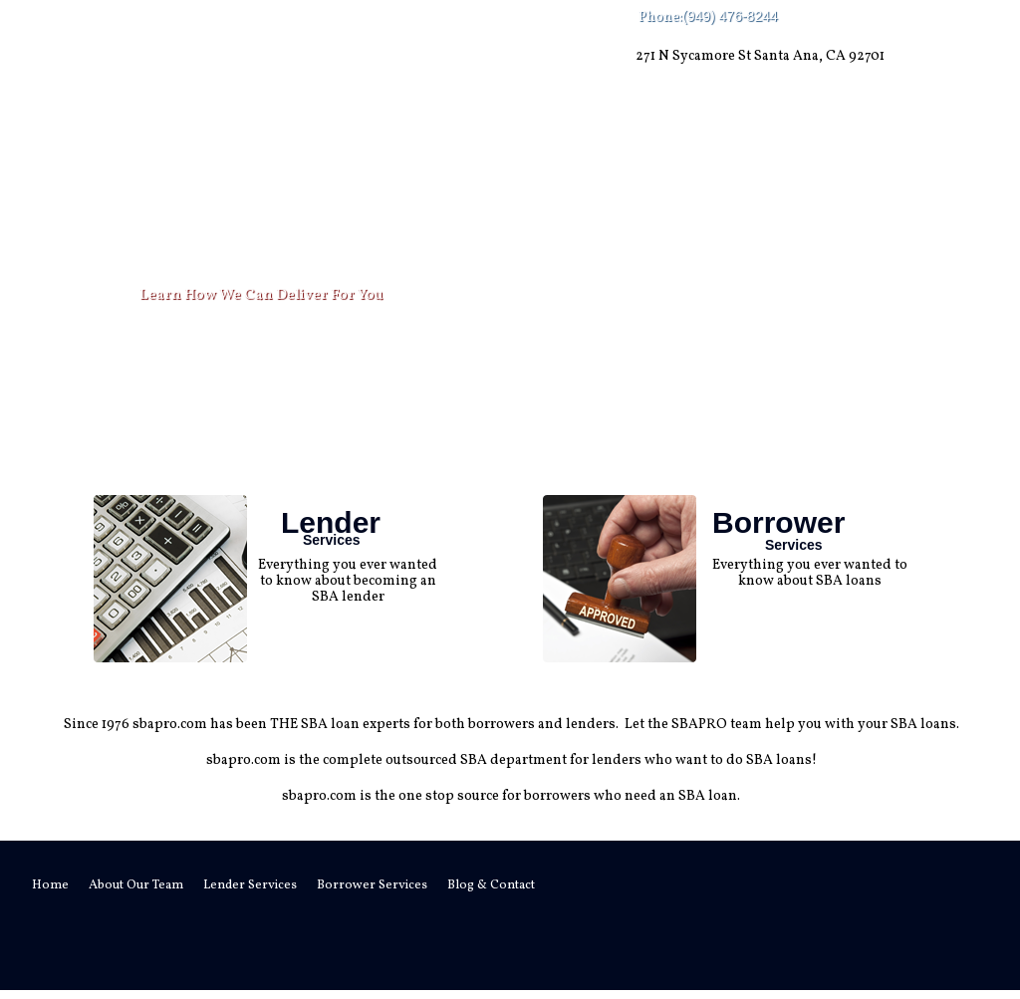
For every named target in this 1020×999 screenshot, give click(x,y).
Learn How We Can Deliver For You (261, 295)
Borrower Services (564, 149)
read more (346, 627)
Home (85, 149)
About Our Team (206, 149)
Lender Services (379, 149)
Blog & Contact (752, 149)
